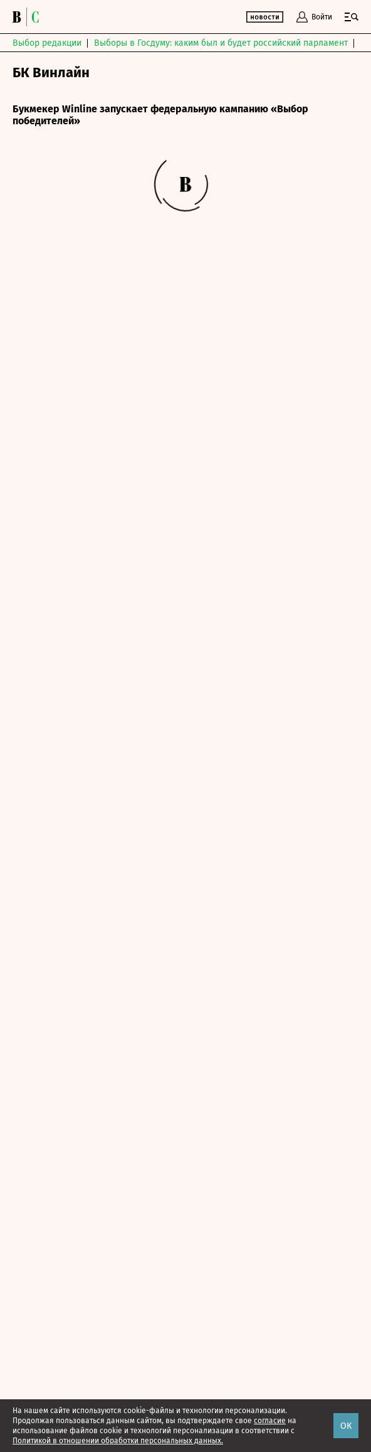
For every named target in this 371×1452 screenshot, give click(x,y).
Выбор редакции (47, 43)
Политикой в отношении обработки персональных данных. (118, 1440)
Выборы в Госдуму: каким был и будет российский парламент (221, 43)
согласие (270, 1420)
